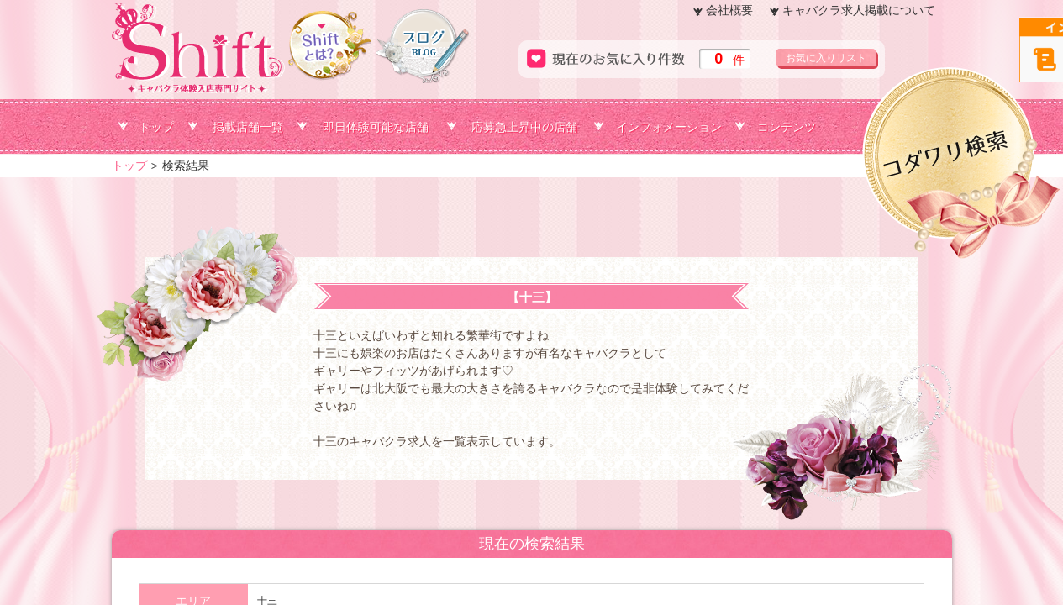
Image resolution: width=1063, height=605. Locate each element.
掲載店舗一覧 (248, 127)
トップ (156, 127)
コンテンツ (786, 127)
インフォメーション (669, 127)
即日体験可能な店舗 (376, 127)
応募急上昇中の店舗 (524, 127)
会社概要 (729, 10)
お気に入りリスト (826, 58)
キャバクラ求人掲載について (858, 10)
